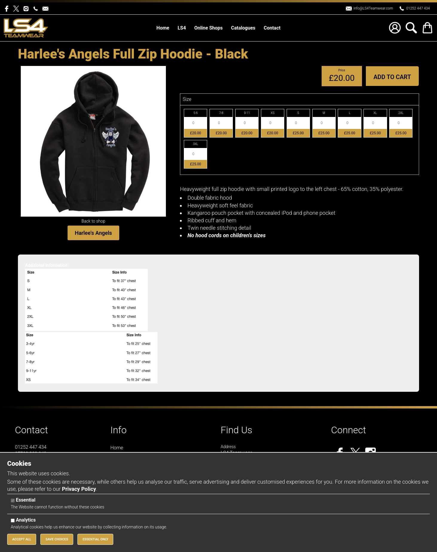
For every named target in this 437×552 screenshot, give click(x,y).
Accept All (21, 539)
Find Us (236, 430)
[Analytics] (13, 520)
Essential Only (95, 539)
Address (228, 446)
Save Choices (56, 539)
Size (187, 99)
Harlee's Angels (93, 233)
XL (375, 113)
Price (341, 70)
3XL (195, 144)
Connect (348, 430)
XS (272, 113)
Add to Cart (392, 77)
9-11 (247, 113)
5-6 (195, 113)
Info (118, 430)
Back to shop (94, 221)
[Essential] (13, 500)
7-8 (221, 113)
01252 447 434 (418, 8)
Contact (31, 430)
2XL (401, 113)
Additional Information (46, 265)
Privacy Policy (79, 489)
